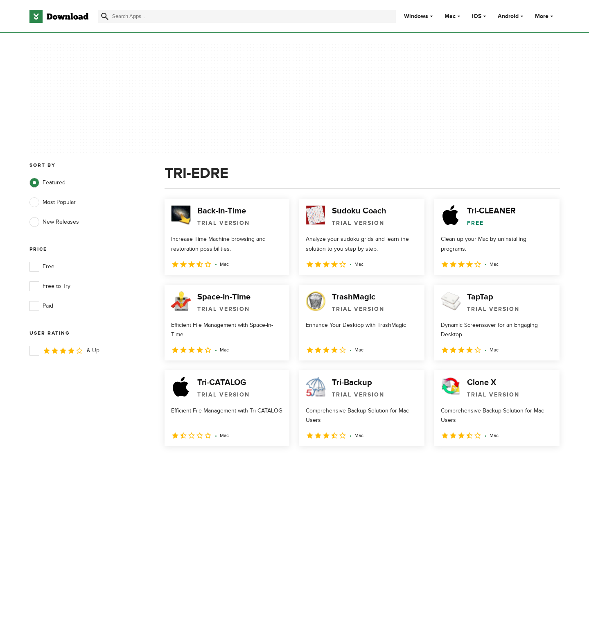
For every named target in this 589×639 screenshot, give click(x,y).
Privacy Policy (343, 509)
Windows (416, 16)
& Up (64, 351)
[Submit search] (104, 16)
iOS (476, 16)
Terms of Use (343, 524)
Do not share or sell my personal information (356, 556)
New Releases (54, 222)
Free (41, 267)
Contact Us (191, 538)
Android (508, 16)
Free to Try (49, 286)
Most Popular (52, 202)
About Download (199, 509)
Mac (450, 16)
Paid (41, 306)
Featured (47, 183)
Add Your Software (201, 524)
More (545, 16)
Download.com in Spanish (210, 551)
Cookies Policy (344, 538)
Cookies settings (347, 574)
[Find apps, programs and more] (247, 16)
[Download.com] (58, 16)
